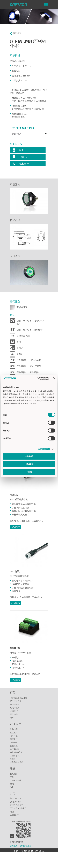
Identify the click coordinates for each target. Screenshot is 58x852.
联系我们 (14, 773)
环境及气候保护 (16, 805)
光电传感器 (14, 707)
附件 (12, 717)
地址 (12, 811)
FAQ (11, 787)
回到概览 (17, 33)
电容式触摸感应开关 (18, 697)
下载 (12, 777)
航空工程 (14, 745)
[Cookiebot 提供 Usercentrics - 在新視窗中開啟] (37, 378)
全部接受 (29, 456)
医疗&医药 (14, 749)
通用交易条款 (25, 846)
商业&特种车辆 (16, 752)
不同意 (29, 472)
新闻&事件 (14, 815)
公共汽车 (14, 729)
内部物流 (14, 742)
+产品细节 (15, 526)
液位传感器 (14, 704)
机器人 (13, 759)
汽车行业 (14, 735)
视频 (12, 783)
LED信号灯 (14, 711)
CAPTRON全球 (15, 780)
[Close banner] (54, 378)
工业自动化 (14, 755)
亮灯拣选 (14, 714)
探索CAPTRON (15, 801)
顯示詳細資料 (44, 449)
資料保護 (14, 846)
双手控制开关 (15, 701)
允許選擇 (29, 464)
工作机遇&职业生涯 (18, 808)
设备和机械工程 (16, 762)
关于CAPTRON (15, 798)
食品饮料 (14, 732)
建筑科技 (14, 739)
